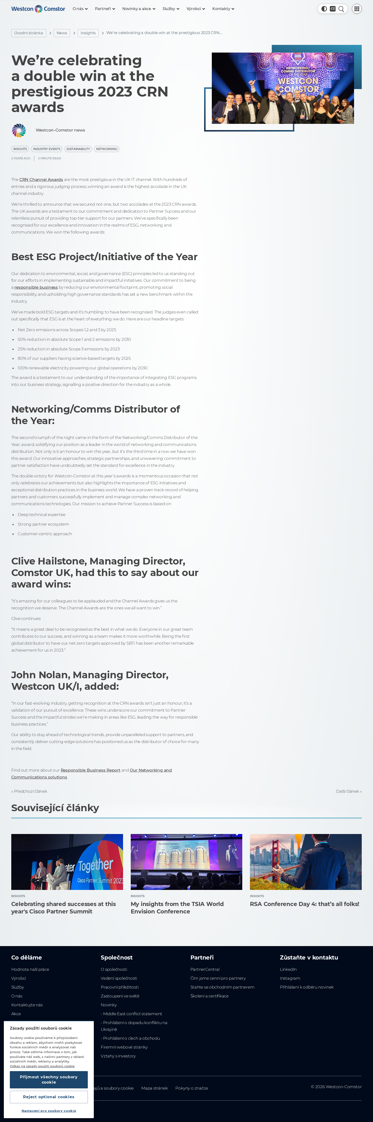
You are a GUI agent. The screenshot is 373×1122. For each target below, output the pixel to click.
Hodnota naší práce (30, 969)
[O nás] (80, 9)
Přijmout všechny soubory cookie (49, 1080)
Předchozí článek (30, 791)
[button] (324, 9)
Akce (16, 1013)
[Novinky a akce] (138, 9)
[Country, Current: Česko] (332, 9)
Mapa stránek (154, 1088)
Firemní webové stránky (124, 1047)
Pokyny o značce (191, 1088)
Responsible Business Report (90, 770)
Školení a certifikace (209, 996)
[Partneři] (105, 9)
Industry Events (46, 149)
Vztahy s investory (118, 1056)
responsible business (36, 287)
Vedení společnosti (119, 978)
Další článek (347, 791)
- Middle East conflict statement (131, 1013)
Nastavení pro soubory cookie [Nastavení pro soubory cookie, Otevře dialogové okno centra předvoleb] (49, 1111)
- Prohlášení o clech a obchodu (130, 1038)
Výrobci (18, 978)
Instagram (290, 978)
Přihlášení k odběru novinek (307, 987)
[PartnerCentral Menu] (357, 9)
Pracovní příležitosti (120, 987)
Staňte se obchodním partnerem (222, 987)
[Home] (38, 9)
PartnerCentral (204, 969)
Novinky (109, 1004)
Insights (88, 33)
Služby (17, 987)
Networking (106, 149)
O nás (16, 996)
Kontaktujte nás (27, 1004)
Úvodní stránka (28, 33)
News (62, 33)
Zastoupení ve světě (120, 996)
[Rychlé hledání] (341, 9)
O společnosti (114, 969)
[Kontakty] (223, 9)
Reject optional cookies (48, 1097)
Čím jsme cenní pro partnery (218, 978)
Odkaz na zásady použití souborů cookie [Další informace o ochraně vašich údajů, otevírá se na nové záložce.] (42, 1066)
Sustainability (78, 149)
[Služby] (171, 9)
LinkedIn (288, 969)
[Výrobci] (196, 9)
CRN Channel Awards (41, 179)
